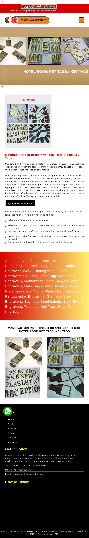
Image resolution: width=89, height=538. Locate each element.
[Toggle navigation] (81, 20)
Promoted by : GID (48, 534)
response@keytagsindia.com (39, 10)
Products (12, 428)
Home (15, 419)
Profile (11, 424)
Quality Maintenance (20, 203)
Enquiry (12, 437)
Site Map (12, 442)
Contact (12, 433)
